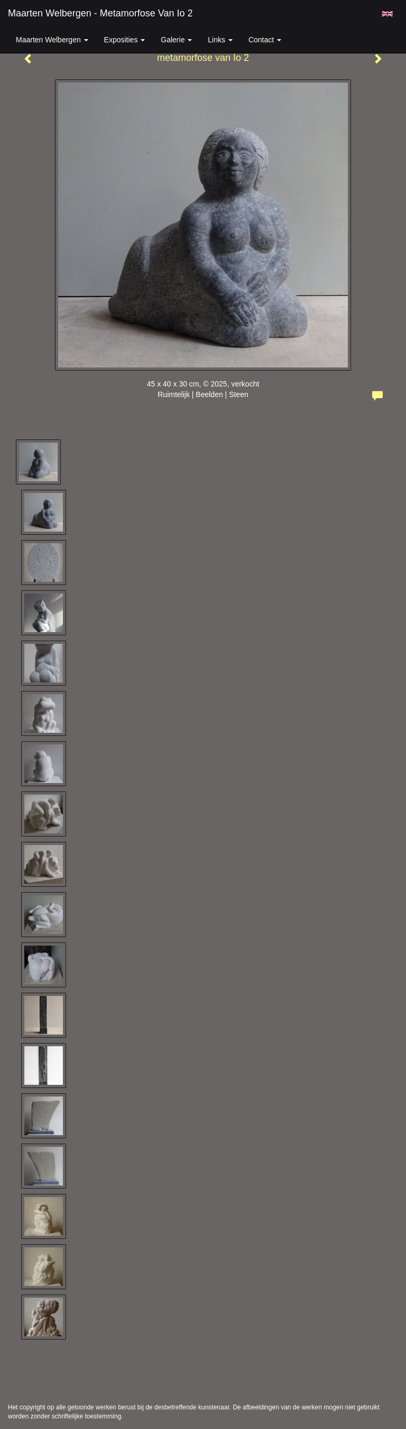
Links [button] (220, 39)
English (387, 14)
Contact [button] (264, 39)
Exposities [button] (124, 39)
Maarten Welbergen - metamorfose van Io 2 (100, 13)
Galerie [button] (176, 39)
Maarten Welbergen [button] (52, 39)
